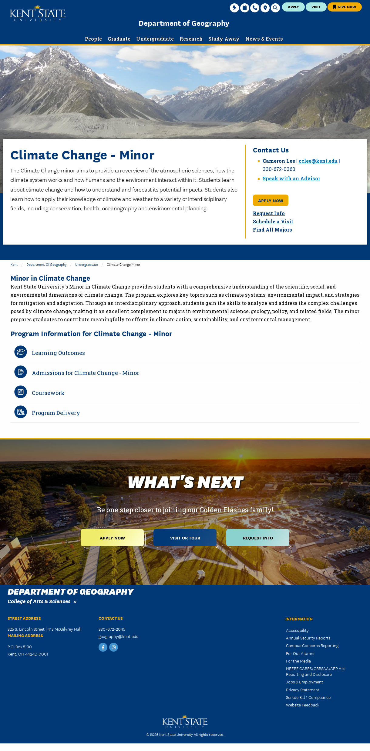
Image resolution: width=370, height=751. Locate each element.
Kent (14, 264)
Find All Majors (272, 229)
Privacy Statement (302, 689)
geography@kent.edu (119, 636)
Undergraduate (86, 264)
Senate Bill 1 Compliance (308, 697)
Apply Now (270, 200)
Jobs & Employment (304, 681)
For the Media (298, 660)
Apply (293, 6)
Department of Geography (184, 22)
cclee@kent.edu (318, 161)
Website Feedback (302, 704)
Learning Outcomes (58, 352)
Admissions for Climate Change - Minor (85, 372)
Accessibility (297, 630)
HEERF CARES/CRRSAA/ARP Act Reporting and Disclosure (315, 671)
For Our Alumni (300, 653)
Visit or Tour (185, 537)
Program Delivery (56, 412)
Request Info (269, 213)
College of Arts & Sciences (39, 601)
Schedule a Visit (273, 221)
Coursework (48, 392)
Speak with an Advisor (291, 178)
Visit (316, 6)
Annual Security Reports (308, 637)
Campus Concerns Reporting (312, 645)
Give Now (344, 6)
